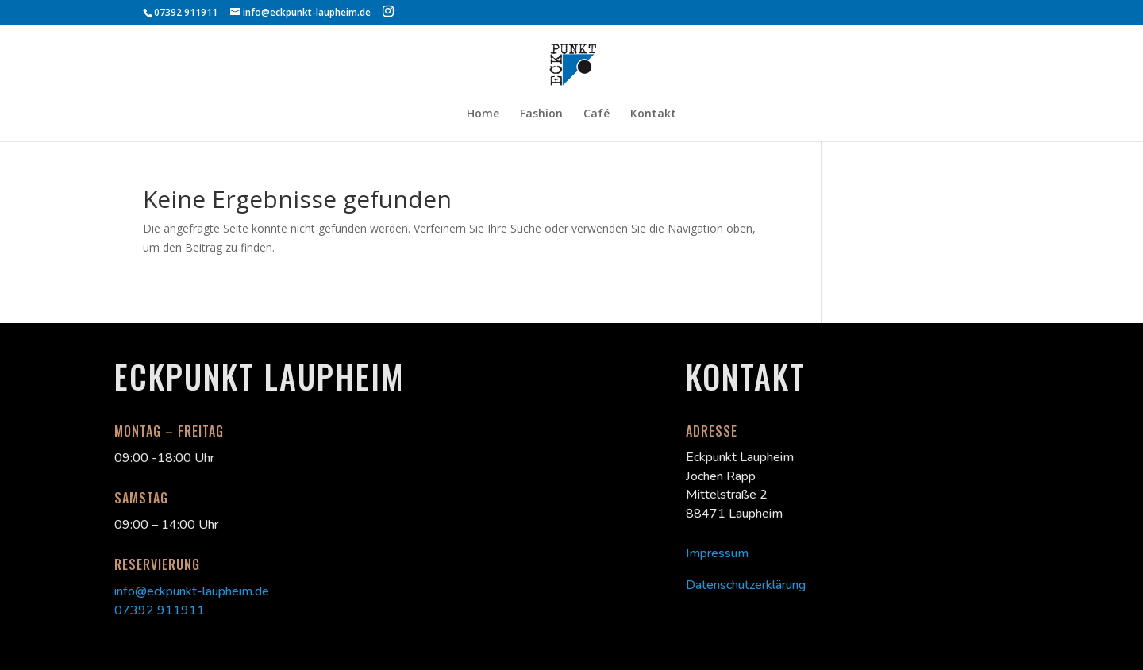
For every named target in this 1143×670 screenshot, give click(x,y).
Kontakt (653, 114)
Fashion (541, 114)
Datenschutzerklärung (746, 585)
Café (596, 114)
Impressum (717, 553)
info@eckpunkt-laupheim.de (191, 591)
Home (483, 114)
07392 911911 (159, 610)
